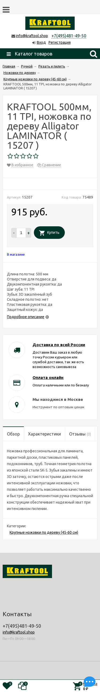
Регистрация (60, 42)
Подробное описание (25, 317)
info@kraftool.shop (32, 36)
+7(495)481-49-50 (68, 35)
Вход (41, 42)
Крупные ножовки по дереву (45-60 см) (44, 532)
